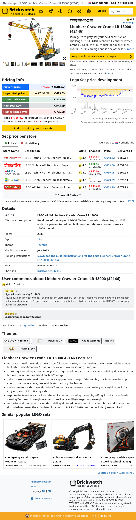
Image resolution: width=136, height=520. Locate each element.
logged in (28, 325)
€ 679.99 (109, 180)
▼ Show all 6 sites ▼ (68, 195)
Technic (42, 245)
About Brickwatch (41, 481)
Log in (115, 2)
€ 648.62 (109, 157)
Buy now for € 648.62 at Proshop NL (102, 56)
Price (107, 151)
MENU (101, 11)
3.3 (82, 187)
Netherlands (98, 2)
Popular (35, 486)
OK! (94, 516)
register (128, 2)
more (130, 49)
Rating (82, 151)
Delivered (123, 151)
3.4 (82, 157)
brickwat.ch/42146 (49, 271)
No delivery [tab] (30, 143)
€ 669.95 (109, 172)
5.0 (82, 172)
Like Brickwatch (41, 498)
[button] (64, 58)
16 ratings (128, 22)
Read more (105, 515)
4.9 (82, 180)
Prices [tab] (10, 143)
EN (49, 491)
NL (43, 491)
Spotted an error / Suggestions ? (116, 472)
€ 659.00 (109, 165)
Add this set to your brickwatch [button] (34, 128)
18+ (39, 239)
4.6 (82, 165)
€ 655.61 (122, 157)
